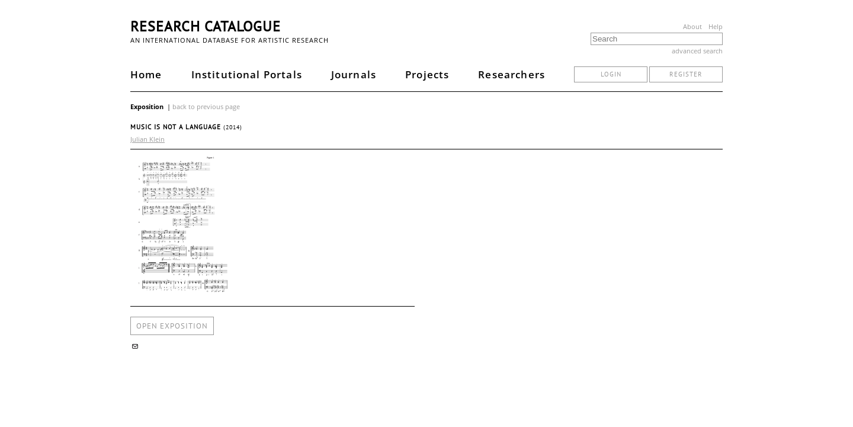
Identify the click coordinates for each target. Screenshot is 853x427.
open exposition (172, 326)
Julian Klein (147, 139)
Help (715, 26)
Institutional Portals (246, 74)
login (611, 74)
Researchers (511, 74)
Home (146, 74)
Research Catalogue (205, 26)
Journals (353, 74)
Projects (427, 74)
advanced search (697, 50)
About (692, 26)
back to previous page (206, 106)
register (686, 74)
